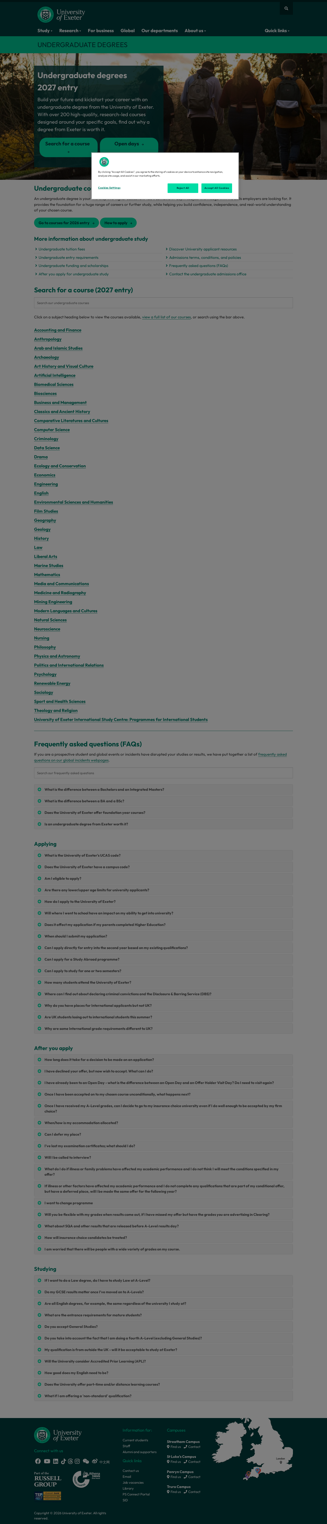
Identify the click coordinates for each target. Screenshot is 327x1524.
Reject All (183, 188)
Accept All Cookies (216, 188)
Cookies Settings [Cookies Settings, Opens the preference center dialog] (109, 187)
